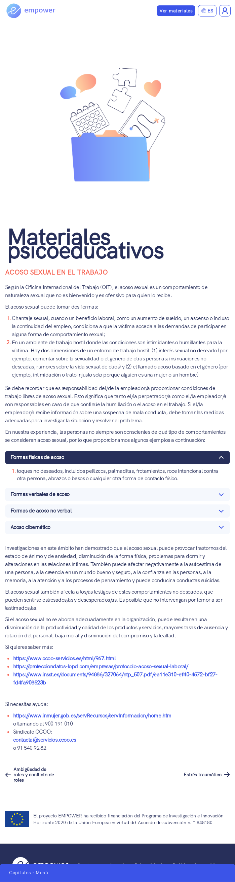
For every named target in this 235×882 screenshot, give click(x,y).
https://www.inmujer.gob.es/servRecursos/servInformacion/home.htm (92, 715)
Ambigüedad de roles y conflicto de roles (33, 775)
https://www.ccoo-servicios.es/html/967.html (64, 658)
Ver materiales (176, 11)
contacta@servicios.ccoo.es (44, 739)
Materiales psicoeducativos (85, 244)
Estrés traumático (203, 774)
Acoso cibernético (118, 529)
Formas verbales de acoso (118, 496)
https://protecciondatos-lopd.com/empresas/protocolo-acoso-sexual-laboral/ (100, 666)
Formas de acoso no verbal (118, 512)
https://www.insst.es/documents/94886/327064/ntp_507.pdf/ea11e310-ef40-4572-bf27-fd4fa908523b (115, 678)
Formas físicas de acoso (118, 459)
